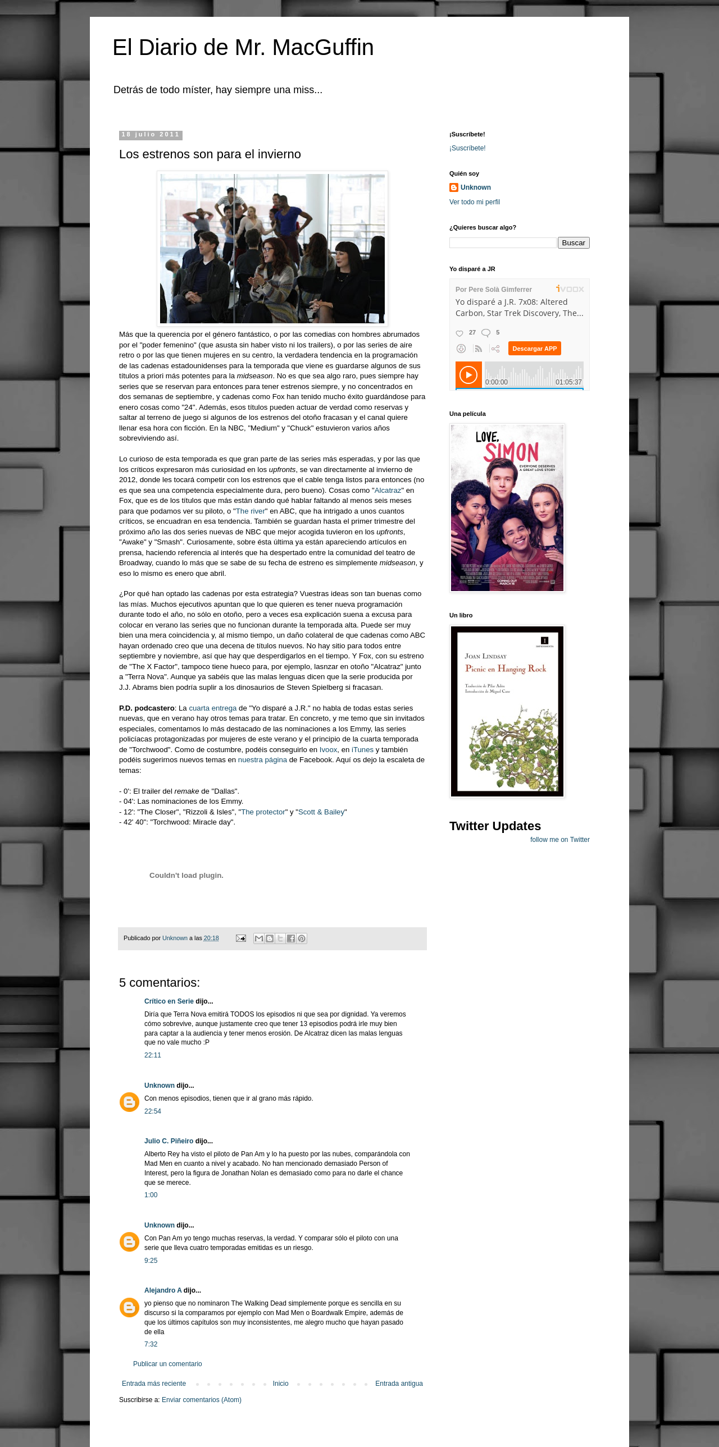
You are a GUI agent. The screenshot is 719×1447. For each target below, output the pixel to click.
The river (250, 511)
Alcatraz (388, 490)
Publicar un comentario (167, 1364)
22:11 (152, 1055)
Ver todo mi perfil (474, 202)
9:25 (150, 1261)
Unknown (159, 1085)
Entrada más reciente (154, 1384)
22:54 (152, 1111)
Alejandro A (162, 1290)
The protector (263, 812)
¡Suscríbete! (467, 148)
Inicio (281, 1384)
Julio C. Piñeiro (168, 1141)
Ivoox (329, 749)
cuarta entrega (212, 708)
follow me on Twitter (560, 840)
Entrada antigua (399, 1384)
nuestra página (262, 759)
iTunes (363, 749)
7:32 (150, 1344)
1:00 (150, 1195)
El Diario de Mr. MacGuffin (243, 47)
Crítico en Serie (169, 1001)
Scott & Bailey (321, 812)
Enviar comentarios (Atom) (202, 1400)
